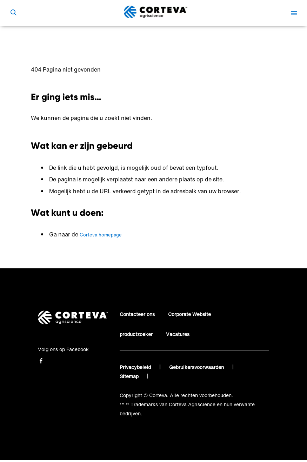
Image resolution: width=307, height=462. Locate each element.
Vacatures (177, 334)
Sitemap (130, 376)
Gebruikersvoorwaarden (197, 367)
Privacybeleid (136, 367)
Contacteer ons (137, 314)
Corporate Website (189, 314)
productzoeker (136, 334)
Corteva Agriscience (54, 36)
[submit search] (13, 13)
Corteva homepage (101, 235)
